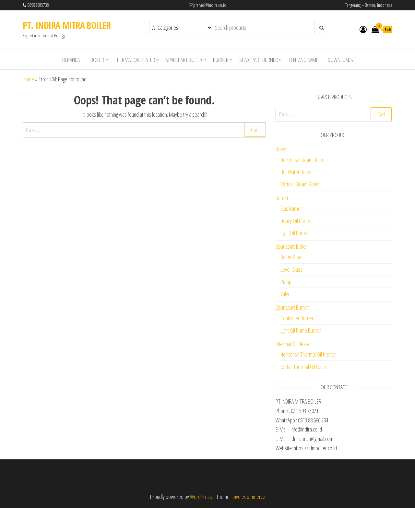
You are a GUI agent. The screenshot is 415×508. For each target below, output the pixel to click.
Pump (285, 282)
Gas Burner (291, 208)
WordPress (201, 497)
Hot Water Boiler (296, 172)
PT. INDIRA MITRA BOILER (67, 25)
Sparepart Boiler (184, 60)
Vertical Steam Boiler (300, 184)
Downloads (340, 60)
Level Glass (291, 269)
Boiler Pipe (291, 257)
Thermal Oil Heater (135, 60)
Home (28, 79)
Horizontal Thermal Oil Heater (308, 354)
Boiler (97, 60)
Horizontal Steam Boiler (302, 160)
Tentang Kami (303, 60)
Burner (221, 60)
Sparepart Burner (258, 60)
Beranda (71, 60)
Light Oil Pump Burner (300, 330)
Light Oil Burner (294, 233)
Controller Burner (297, 318)
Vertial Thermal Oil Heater (304, 367)
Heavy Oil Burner (296, 221)
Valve (285, 294)
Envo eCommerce (248, 497)
